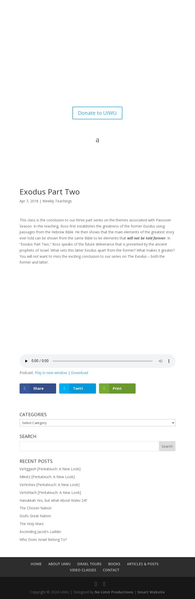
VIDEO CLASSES (83, 570)
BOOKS (114, 563)
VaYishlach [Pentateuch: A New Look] (50, 492)
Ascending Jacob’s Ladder (40, 531)
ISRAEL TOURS (89, 563)
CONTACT (111, 570)
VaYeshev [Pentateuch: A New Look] (49, 484)
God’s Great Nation (35, 515)
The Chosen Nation (36, 508)
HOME (36, 563)
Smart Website (151, 592)
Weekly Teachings (57, 201)
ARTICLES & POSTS (143, 563)
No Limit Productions (114, 592)
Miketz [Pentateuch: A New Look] (47, 476)
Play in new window (51, 372)
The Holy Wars (32, 523)
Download (79, 372)
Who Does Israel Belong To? (43, 539)
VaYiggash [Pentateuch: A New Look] (50, 468)
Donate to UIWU (97, 112)
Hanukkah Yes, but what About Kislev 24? (53, 500)
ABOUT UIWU (59, 563)
